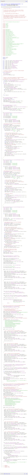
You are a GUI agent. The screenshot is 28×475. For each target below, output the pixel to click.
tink (9, 3)
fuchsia (2, 3)
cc (22, 3)
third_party (6, 3)
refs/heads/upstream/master (15, 3)
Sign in (26, 1)
